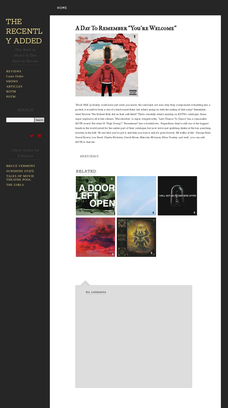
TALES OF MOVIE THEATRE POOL (20, 177)
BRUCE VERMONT (20, 166)
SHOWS (12, 81)
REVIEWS (13, 71)
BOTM (11, 91)
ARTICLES (14, 86)
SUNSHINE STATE (20, 171)
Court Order (15, 76)
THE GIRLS (15, 185)
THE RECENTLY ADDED (24, 31)
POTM (11, 96)
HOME (62, 8)
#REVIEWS (89, 156)
